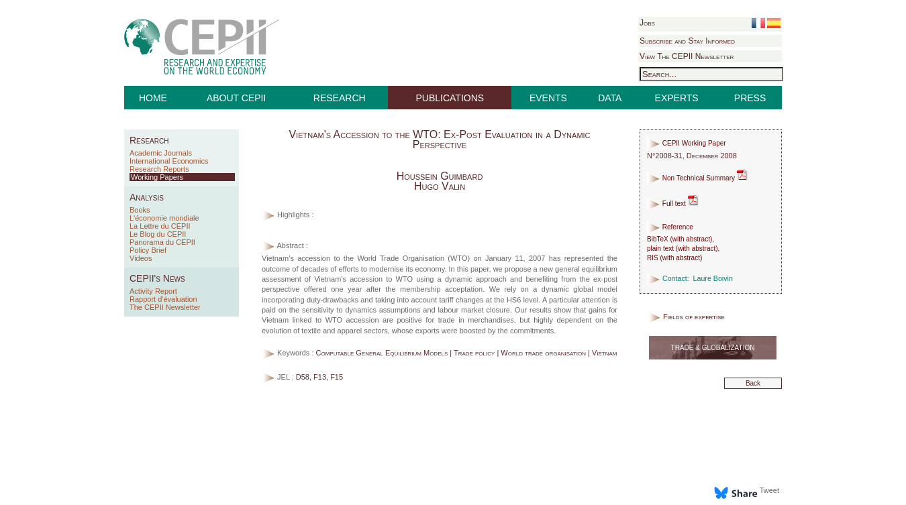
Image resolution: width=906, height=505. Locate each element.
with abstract (691, 239)
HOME (153, 98)
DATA (609, 98)
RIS (652, 258)
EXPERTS (677, 98)
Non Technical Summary (697, 178)
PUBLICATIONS (450, 98)
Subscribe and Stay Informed (687, 41)
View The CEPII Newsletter (687, 56)
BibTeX (657, 239)
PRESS (750, 98)
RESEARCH (339, 98)
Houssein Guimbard (440, 176)
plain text (660, 248)
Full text (673, 203)
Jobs (647, 22)
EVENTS (548, 98)
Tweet (769, 490)
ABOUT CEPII (236, 98)
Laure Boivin (713, 278)
